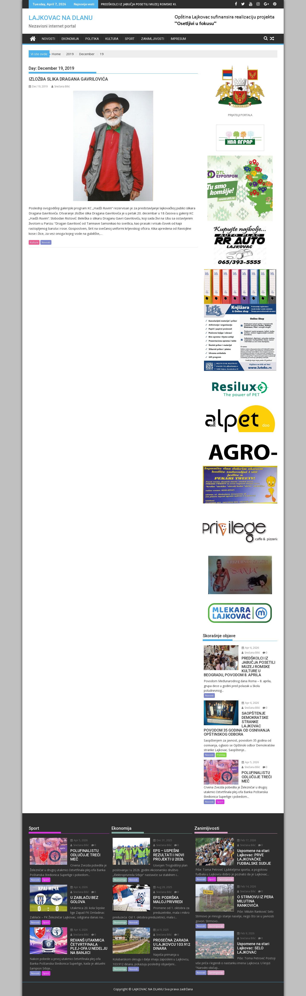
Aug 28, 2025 (159, 883)
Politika (92, 39)
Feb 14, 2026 (242, 882)
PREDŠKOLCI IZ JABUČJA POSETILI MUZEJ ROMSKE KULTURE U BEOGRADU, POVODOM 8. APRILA (169, 4)
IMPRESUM (178, 39)
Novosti (48, 39)
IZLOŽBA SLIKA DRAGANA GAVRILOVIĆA (68, 79)
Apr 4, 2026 (75, 878)
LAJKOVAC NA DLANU (61, 17)
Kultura (111, 39)
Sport (130, 39)
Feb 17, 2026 (242, 836)
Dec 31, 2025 (159, 836)
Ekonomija (70, 39)
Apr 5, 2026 (246, 758)
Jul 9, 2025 (157, 925)
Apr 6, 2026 (246, 648)
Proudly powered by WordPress (125, 989)
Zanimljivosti (152, 39)
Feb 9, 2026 (242, 925)
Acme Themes (194, 989)
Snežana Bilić (60, 86)
